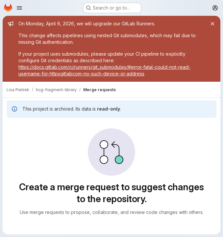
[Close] (212, 24)
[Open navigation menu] (19, 8)
